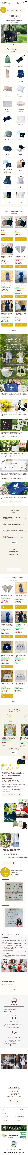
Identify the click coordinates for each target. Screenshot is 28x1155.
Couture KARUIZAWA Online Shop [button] (14, 1152)
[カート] (23, 3)
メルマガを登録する (9, 863)
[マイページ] (21, 3)
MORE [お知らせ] (14, 542)
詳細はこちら (7, 1011)
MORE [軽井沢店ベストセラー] (14, 752)
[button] (26, 2)
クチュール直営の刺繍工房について (11, 795)
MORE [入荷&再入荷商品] (14, 701)
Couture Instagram (14, 569)
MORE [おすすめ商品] (14, 330)
